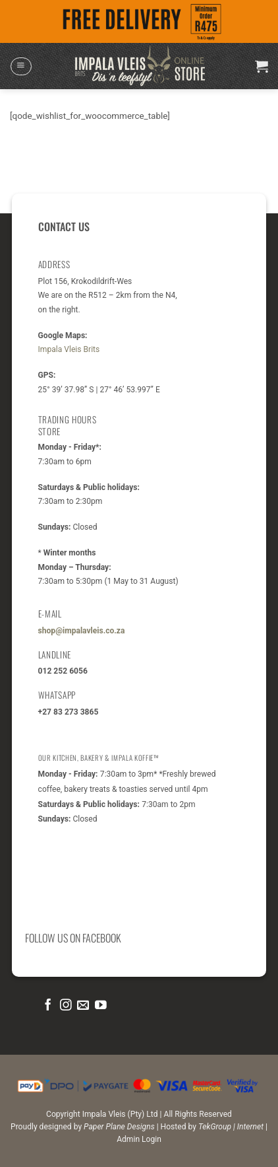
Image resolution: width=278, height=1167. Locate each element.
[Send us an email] (83, 1005)
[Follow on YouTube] (101, 1005)
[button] (21, 66)
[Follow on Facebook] (48, 1005)
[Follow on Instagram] (66, 1005)
